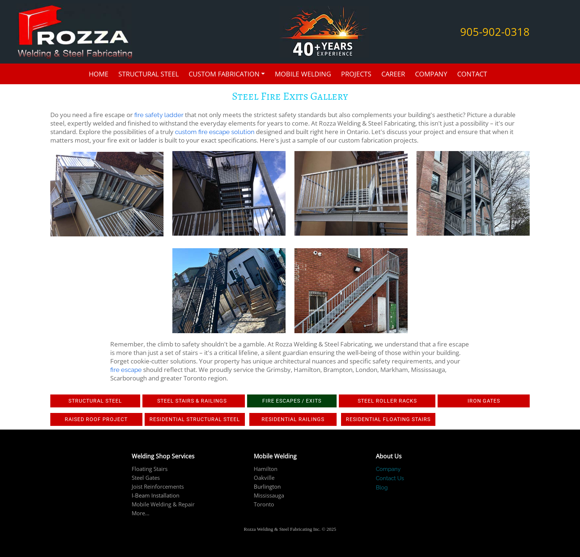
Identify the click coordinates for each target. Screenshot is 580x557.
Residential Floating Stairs (388, 419)
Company (431, 73)
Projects (356, 73)
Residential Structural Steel (194, 419)
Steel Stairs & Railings (193, 401)
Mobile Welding (303, 73)
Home (98, 73)
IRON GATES (484, 401)
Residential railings (293, 419)
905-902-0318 (495, 31)
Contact (472, 73)
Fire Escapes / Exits (291, 401)
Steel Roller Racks (387, 401)
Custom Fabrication (224, 73)
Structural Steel (148, 73)
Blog (382, 487)
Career (393, 73)
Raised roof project (96, 419)
